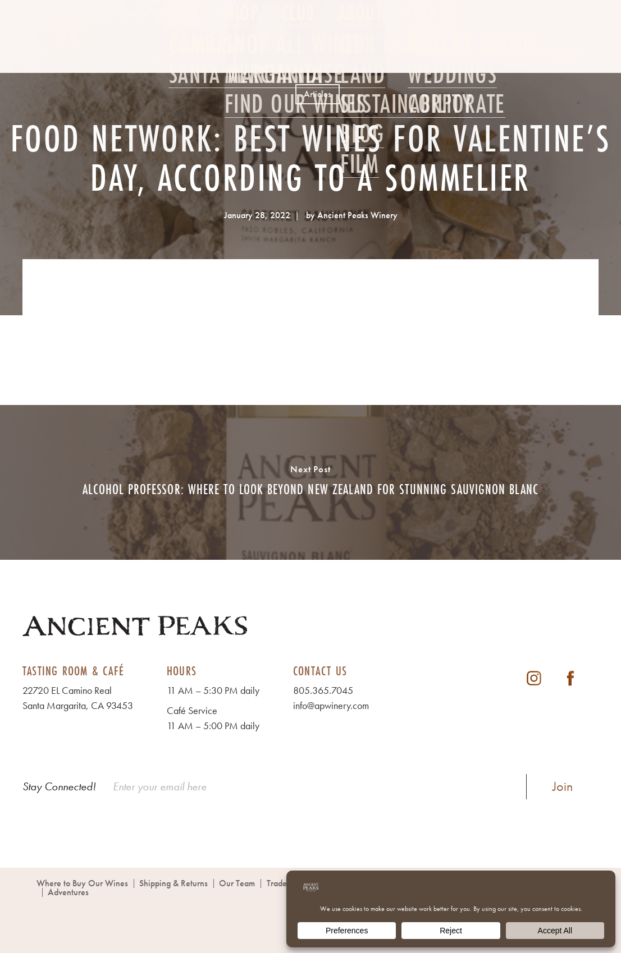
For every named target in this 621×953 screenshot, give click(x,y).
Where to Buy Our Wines (82, 883)
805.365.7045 (323, 690)
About (360, 54)
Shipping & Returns (173, 883)
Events (430, 54)
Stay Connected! (59, 786)
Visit (182, 54)
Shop (240, 54)
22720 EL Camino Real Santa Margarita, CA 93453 (77, 698)
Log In (563, 54)
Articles (317, 94)
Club (298, 54)
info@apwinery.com (331, 705)
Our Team (237, 883)
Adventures (68, 892)
